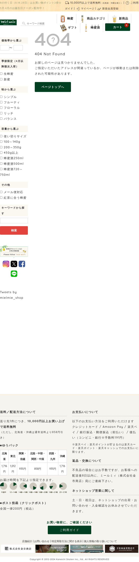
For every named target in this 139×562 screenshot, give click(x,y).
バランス (8, 118)
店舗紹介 (27, 541)
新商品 (119, 18)
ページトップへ (52, 87)
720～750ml (11, 171)
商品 (91, 18)
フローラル (10, 107)
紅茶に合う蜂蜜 (13, 197)
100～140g (10, 141)
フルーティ (10, 102)
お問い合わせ (41, 541)
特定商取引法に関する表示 (67, 541)
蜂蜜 (65, 18)
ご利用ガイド (69, 530)
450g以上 (9, 152)
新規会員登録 (108, 8)
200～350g (10, 147)
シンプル (8, 97)
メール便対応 (11, 192)
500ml (12, 163)
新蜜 (5, 79)
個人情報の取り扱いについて (100, 541)
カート (121, 26)
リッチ (7, 113)
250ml (12, 158)
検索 (14, 230)
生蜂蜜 (7, 74)
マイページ (85, 8)
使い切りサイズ (13, 136)
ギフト (68, 27)
